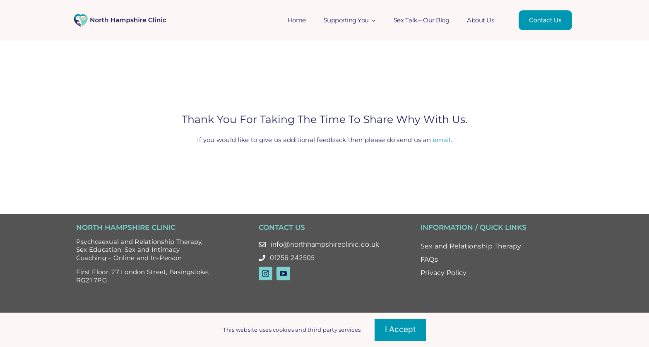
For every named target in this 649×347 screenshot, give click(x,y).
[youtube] (283, 273)
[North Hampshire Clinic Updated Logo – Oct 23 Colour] (120, 16)
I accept (400, 329)
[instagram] (265, 273)
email (441, 140)
